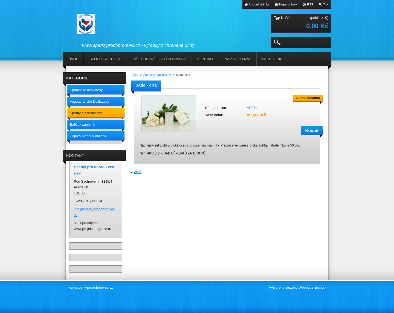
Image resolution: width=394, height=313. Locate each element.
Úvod (134, 74)
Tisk (325, 4)
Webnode (306, 287)
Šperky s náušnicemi (157, 74)
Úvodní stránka (259, 4)
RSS (310, 4)
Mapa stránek (288, 4)
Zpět (137, 172)
